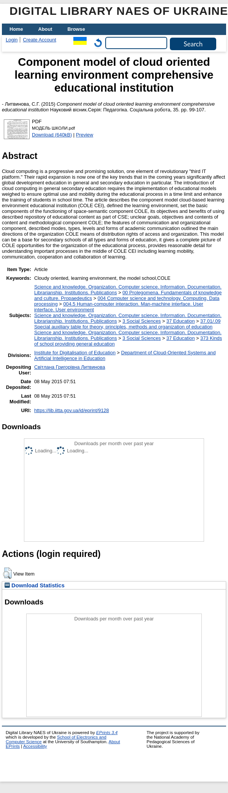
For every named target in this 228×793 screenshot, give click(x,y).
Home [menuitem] (16, 29)
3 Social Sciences (141, 321)
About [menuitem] (45, 29)
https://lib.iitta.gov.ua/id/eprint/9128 (71, 410)
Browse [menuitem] (76, 29)
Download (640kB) (52, 135)
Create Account (39, 40)
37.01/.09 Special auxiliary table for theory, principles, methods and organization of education (127, 324)
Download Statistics (35, 585)
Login (11, 40)
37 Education (180, 321)
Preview (84, 135)
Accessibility (35, 746)
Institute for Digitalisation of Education (75, 352)
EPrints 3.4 (106, 732)
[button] (7, 573)
